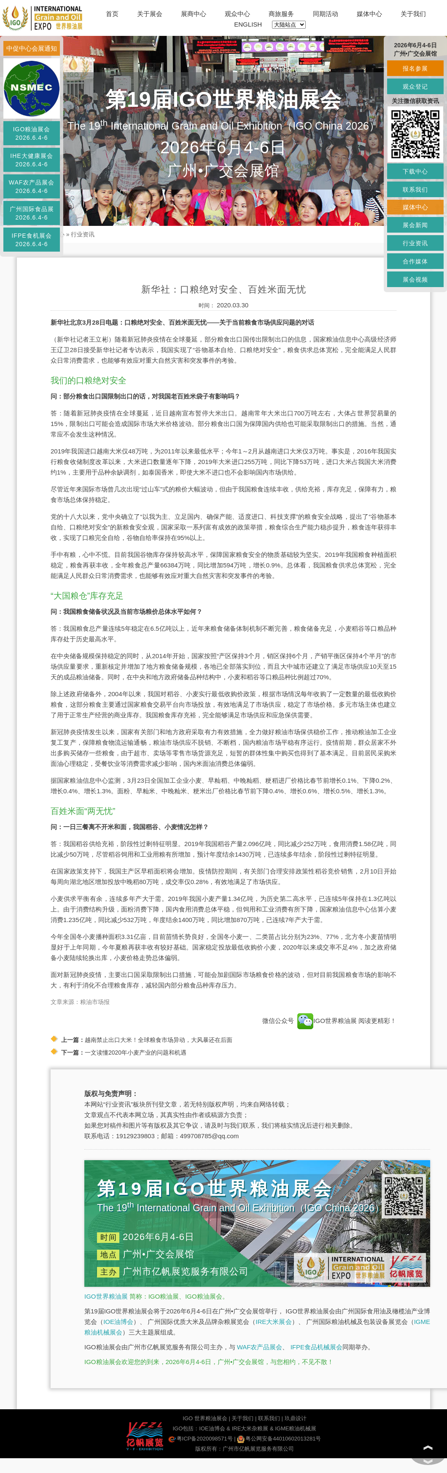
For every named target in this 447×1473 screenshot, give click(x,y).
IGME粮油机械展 (295, 1428)
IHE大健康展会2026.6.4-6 (31, 160)
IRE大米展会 (273, 1321)
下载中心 (415, 171)
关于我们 (413, 13)
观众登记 (415, 86)
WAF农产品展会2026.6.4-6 (32, 186)
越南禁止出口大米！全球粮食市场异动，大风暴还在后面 (158, 1039)
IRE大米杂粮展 (250, 1428)
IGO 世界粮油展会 (205, 1418)
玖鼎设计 (296, 1418)
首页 (112, 13)
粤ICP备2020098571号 (200, 1438)
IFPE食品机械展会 (316, 1347)
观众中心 (237, 13)
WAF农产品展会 (260, 1347)
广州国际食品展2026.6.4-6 (32, 213)
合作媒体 (415, 261)
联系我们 (269, 1418)
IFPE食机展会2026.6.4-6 (31, 239)
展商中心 (193, 13)
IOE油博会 (118, 1321)
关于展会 (149, 13)
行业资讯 (82, 234)
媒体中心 (369, 13)
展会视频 (415, 279)
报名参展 (415, 68)
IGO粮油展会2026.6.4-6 (32, 133)
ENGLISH (248, 24)
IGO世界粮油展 (106, 1296)
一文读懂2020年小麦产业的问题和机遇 (135, 1052)
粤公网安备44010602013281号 (279, 1438)
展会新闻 (415, 225)
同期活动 (325, 13)
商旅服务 (281, 13)
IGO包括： (185, 1428)
